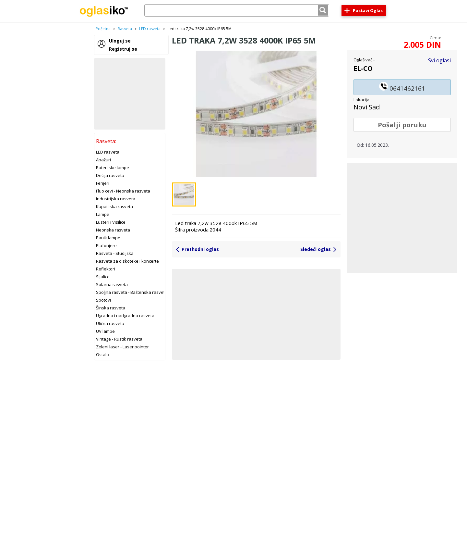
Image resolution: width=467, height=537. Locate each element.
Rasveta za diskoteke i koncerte (127, 261)
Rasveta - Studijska (115, 253)
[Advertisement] (129, 94)
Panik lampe (108, 238)
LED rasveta (150, 28)
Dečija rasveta (110, 175)
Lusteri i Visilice (111, 222)
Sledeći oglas (315, 249)
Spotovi (103, 300)
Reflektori (105, 269)
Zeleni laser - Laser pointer (122, 347)
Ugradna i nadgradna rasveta (125, 315)
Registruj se (123, 49)
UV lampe (105, 331)
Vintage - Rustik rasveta (119, 339)
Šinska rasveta (110, 308)
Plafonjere (106, 245)
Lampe (102, 214)
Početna (103, 28)
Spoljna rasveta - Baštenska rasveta (131, 292)
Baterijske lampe (112, 167)
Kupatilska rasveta (114, 206)
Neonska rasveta (113, 230)
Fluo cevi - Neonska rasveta (123, 191)
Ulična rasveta (110, 323)
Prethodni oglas (200, 249)
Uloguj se (120, 41)
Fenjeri (102, 183)
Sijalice (103, 277)
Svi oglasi (439, 60)
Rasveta (125, 28)
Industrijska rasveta (115, 199)
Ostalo (102, 354)
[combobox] (237, 10)
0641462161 (402, 87)
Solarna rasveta (112, 284)
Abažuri (103, 160)
